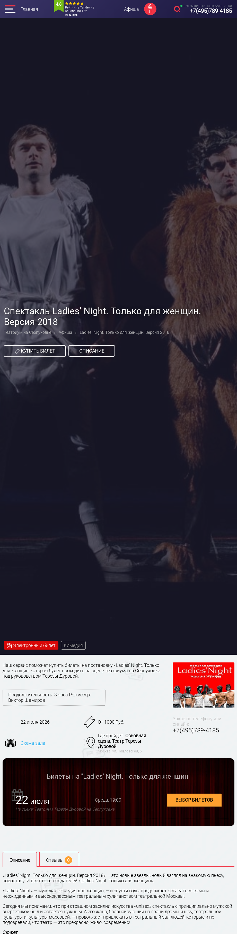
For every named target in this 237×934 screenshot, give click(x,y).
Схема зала (33, 743)
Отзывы (59, 860)
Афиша (131, 9)
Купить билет (35, 351)
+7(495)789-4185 (211, 11)
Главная (29, 9)
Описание (91, 351)
